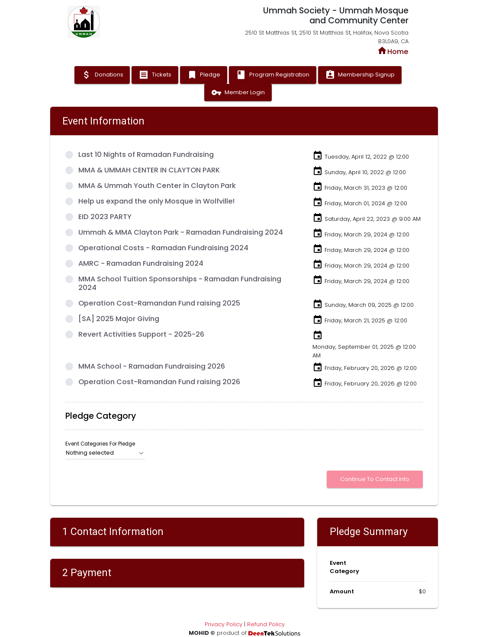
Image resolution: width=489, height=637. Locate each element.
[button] (105, 453)
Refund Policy (266, 624)
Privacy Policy (223, 624)
